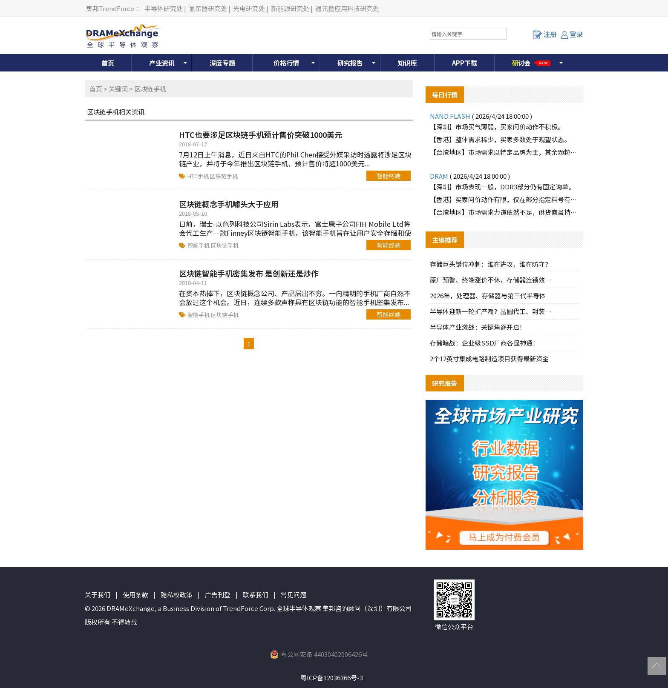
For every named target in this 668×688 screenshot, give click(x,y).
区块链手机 (224, 176)
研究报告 (350, 62)
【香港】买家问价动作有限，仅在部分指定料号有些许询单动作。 (504, 199)
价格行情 (286, 62)
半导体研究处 (163, 8)
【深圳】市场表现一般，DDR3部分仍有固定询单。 (502, 186)
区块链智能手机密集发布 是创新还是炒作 (249, 273)
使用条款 (135, 594)
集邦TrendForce (110, 8)
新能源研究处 (290, 8)
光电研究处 (249, 8)
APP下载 (464, 62)
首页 (107, 62)
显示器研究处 (208, 8)
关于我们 (97, 594)
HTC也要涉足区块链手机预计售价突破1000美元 (260, 134)
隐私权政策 (177, 594)
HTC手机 (198, 176)
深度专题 (222, 62)
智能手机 (199, 245)
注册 (545, 34)
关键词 (118, 88)
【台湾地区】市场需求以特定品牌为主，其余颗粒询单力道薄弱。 (504, 152)
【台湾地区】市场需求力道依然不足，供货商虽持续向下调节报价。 (504, 212)
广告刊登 (217, 594)
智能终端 (388, 175)
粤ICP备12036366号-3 (331, 677)
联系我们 (255, 594)
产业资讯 (162, 62)
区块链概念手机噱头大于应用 (229, 203)
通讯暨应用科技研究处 (347, 8)
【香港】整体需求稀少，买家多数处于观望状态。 (500, 139)
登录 (572, 34)
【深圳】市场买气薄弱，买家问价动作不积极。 (497, 126)
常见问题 (293, 594)
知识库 (407, 62)
